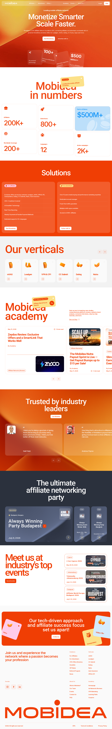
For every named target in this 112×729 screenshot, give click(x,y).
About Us (81, 3)
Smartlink (72, 665)
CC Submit (91, 662)
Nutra (90, 668)
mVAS (90, 656)
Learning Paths (93, 694)
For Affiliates (73, 656)
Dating (90, 665)
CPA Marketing (93, 691)
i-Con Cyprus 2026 (74, 561)
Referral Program (75, 671)
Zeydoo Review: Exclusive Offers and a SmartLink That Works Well (25, 338)
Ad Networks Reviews (95, 688)
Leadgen (91, 659)
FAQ (71, 697)
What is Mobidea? (75, 685)
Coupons (91, 697)
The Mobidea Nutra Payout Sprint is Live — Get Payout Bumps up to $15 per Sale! (84, 358)
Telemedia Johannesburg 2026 (75, 577)
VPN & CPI (91, 674)
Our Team (73, 688)
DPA (74, 726)
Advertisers (41, 3)
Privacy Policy (102, 726)
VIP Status (73, 668)
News (71, 674)
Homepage (91, 685)
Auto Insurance (93, 671)
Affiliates (32, 3)
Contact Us (73, 694)
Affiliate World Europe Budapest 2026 (76, 594)
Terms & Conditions (87, 726)
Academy (66, 3)
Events (73, 3)
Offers (49, 3)
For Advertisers (74, 659)
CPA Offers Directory (76, 662)
